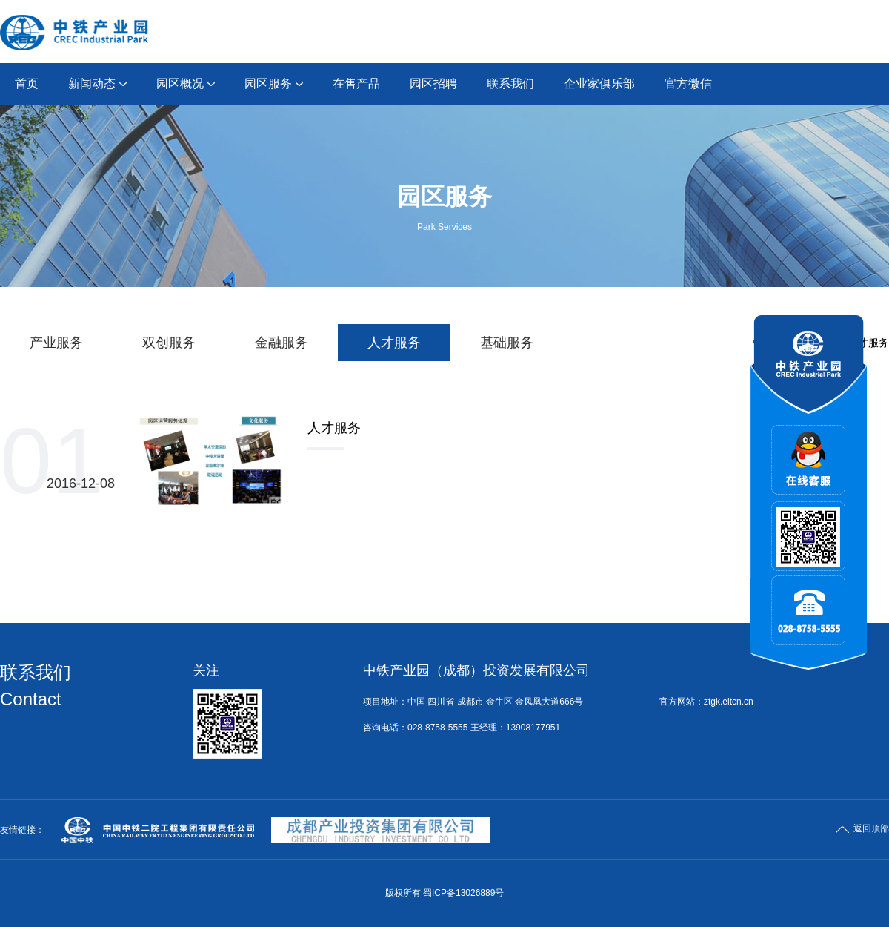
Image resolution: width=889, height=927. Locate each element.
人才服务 (394, 342)
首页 (27, 83)
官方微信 (688, 83)
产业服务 (56, 342)
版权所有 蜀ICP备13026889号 (445, 893)
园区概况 (185, 83)
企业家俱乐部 (599, 83)
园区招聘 (433, 83)
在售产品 (356, 83)
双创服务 (169, 342)
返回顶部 (862, 828)
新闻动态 (97, 83)
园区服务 (273, 83)
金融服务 (281, 342)
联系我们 (510, 83)
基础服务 (506, 342)
